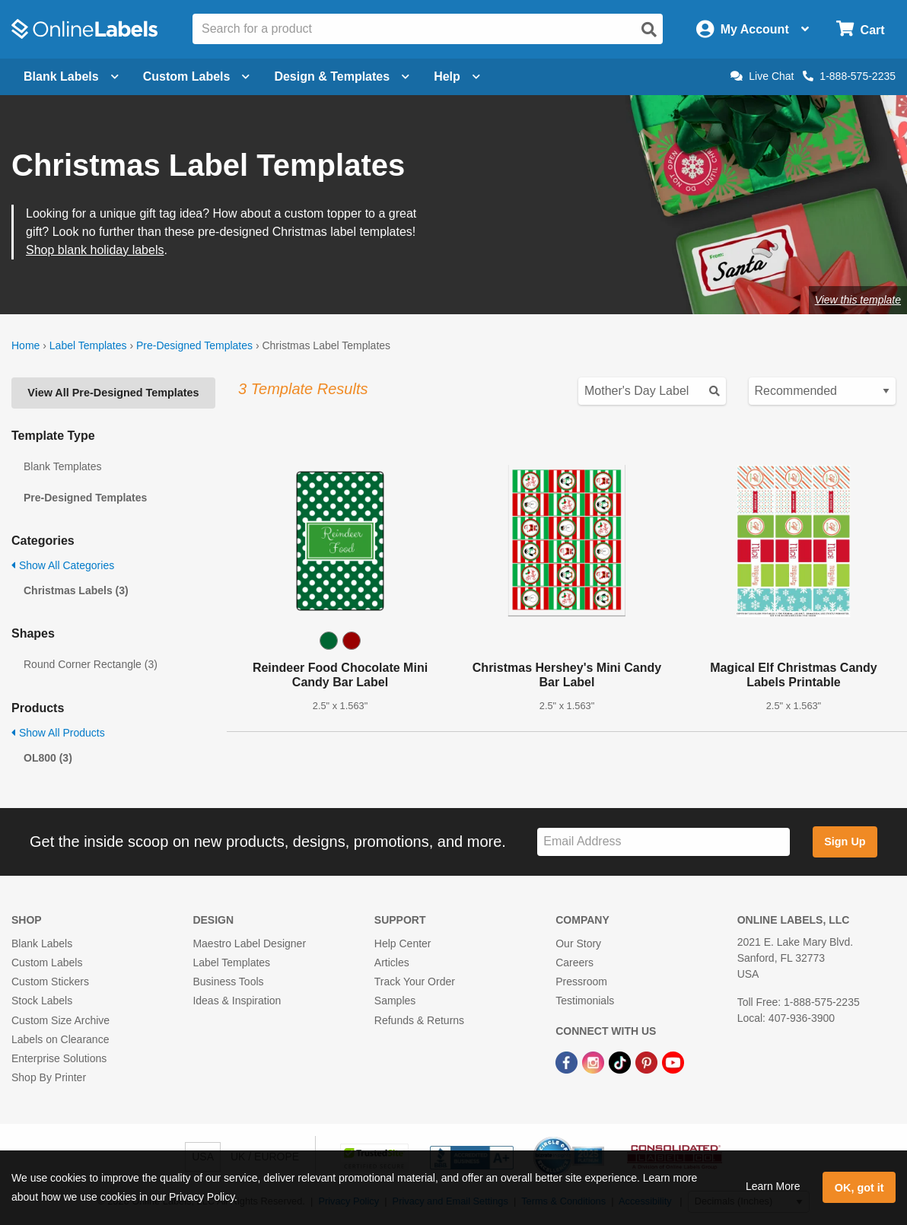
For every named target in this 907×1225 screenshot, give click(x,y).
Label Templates (88, 345)
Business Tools (228, 981)
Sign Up (844, 841)
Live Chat (762, 76)
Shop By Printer (48, 1077)
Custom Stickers (50, 981)
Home (25, 345)
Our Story (578, 943)
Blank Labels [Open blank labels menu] (71, 76)
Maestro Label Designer (249, 943)
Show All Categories (62, 565)
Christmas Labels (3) (76, 590)
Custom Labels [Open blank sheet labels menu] (196, 76)
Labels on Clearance (60, 1039)
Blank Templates (62, 466)
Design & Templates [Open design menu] (341, 76)
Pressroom (581, 981)
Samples (394, 1000)
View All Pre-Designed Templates (113, 393)
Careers (574, 962)
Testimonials (584, 1000)
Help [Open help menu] (457, 76)
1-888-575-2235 (849, 76)
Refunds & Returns (419, 1020)
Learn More (773, 1186)
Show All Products (58, 733)
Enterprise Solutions (59, 1058)
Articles (391, 962)
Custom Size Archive (60, 1020)
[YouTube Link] (673, 1061)
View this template (858, 300)
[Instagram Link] (594, 1061)
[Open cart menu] (860, 29)
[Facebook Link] (568, 1061)
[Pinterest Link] (647, 1061)
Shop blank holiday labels (95, 249)
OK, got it (859, 1188)
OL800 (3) (48, 758)
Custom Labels (46, 962)
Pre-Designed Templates (194, 345)
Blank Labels (41, 943)
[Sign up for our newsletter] (663, 842)
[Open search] (649, 29)
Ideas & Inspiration (237, 1000)
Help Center (402, 943)
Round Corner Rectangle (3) (91, 664)
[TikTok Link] (621, 1061)
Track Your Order (414, 981)
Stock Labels (41, 1000)
